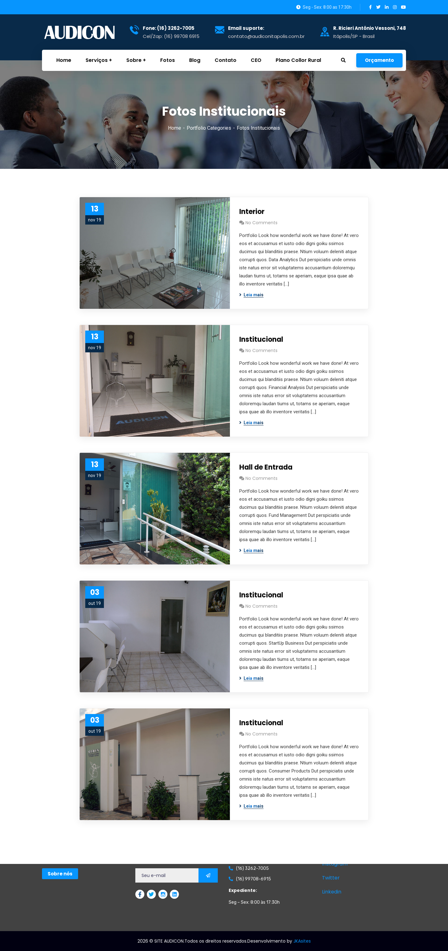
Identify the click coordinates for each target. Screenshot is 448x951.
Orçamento (379, 60)
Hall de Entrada (265, 467)
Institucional (261, 339)
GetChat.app (50, 946)
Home (174, 128)
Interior (251, 211)
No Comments (261, 223)
